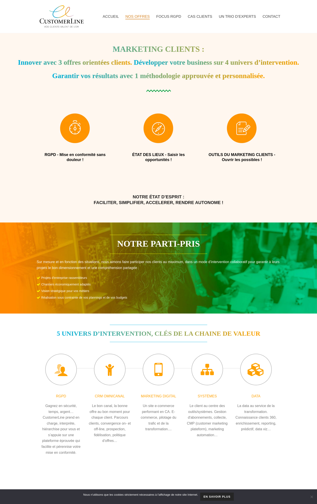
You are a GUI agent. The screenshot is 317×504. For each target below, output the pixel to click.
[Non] (311, 497)
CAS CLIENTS (200, 16)
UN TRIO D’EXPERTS (237, 16)
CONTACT (271, 16)
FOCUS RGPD (168, 16)
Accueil (111, 16)
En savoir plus (217, 496)
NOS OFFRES (137, 16)
